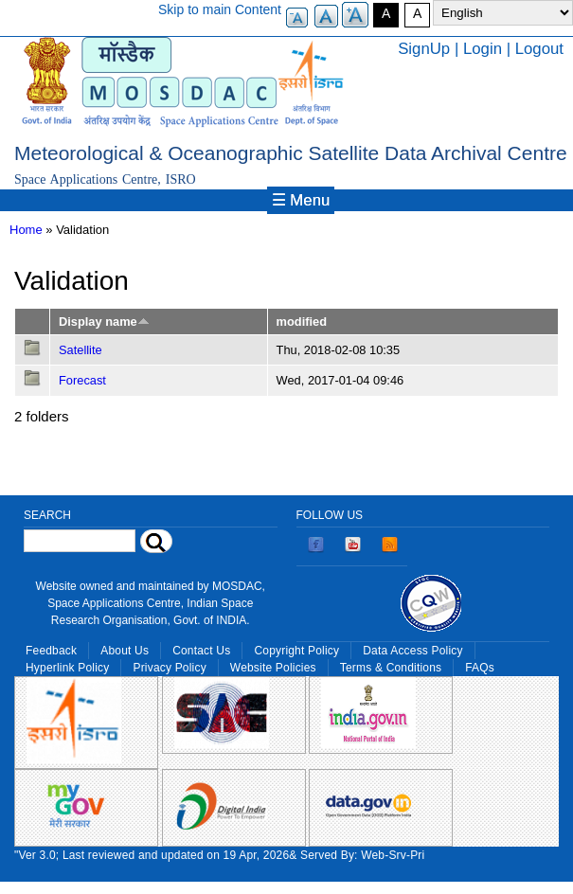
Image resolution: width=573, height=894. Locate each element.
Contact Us (201, 650)
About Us (124, 650)
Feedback (51, 650)
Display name (104, 321)
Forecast (82, 380)
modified (302, 321)
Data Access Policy (413, 650)
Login (482, 49)
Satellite (80, 350)
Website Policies (273, 667)
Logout (539, 49)
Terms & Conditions (391, 667)
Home (26, 230)
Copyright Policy (296, 650)
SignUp (424, 49)
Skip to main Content (219, 9)
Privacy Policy (169, 667)
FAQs (479, 667)
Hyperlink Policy (67, 667)
